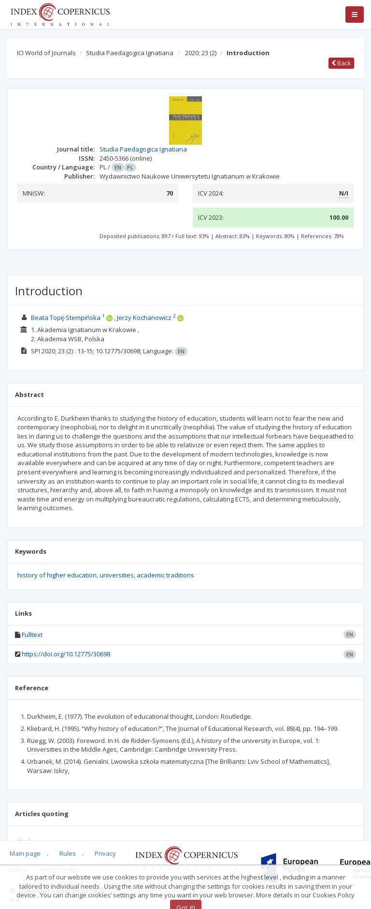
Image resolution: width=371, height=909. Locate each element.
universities (117, 575)
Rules (67, 853)
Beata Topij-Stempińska (65, 317)
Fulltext (32, 634)
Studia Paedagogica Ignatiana (129, 52)
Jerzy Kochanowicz (144, 317)
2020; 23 (200, 52)
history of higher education (57, 575)
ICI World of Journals (46, 52)
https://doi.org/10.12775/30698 (66, 654)
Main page (25, 853)
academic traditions (165, 575)
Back (341, 63)
